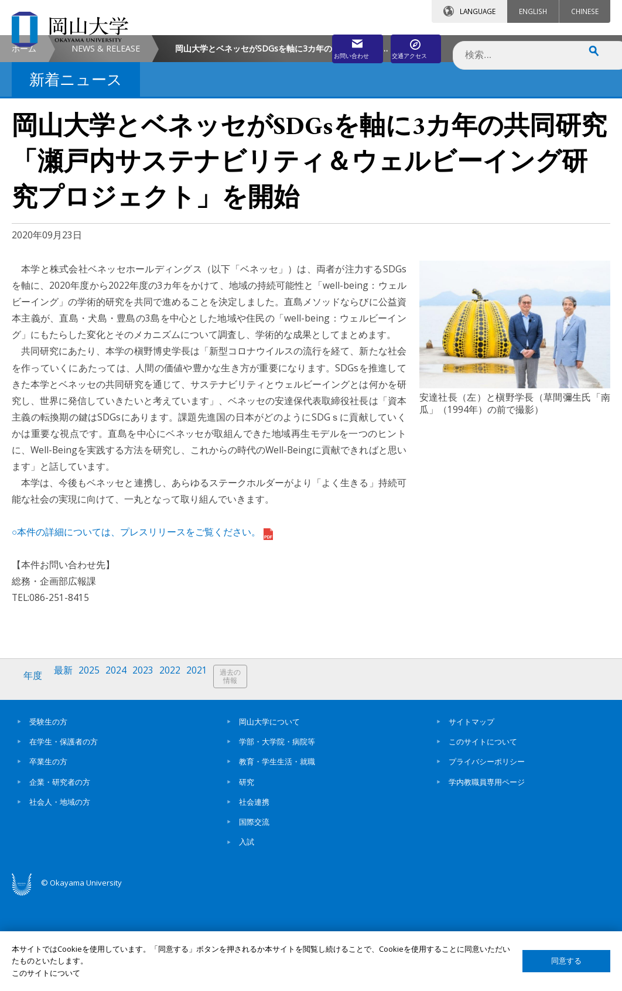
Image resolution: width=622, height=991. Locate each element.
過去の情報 (248, 775)
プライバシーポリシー (487, 854)
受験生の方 (48, 814)
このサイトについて (483, 834)
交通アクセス (406, 45)
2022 (183, 774)
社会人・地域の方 (59, 894)
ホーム (24, 146)
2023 (154, 774)
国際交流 (254, 914)
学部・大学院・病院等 (277, 834)
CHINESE (585, 11)
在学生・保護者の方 (63, 834)
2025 (95, 774)
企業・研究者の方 (59, 874)
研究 (246, 874)
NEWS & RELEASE (105, 146)
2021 (212, 774)
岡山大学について (269, 814)
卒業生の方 (48, 854)
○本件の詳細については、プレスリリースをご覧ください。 (142, 630)
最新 (67, 774)
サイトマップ (471, 814)
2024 (124, 774)
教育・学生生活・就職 (277, 854)
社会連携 (254, 894)
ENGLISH (533, 11)
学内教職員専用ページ (487, 874)
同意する (566, 960)
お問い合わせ (302, 45)
